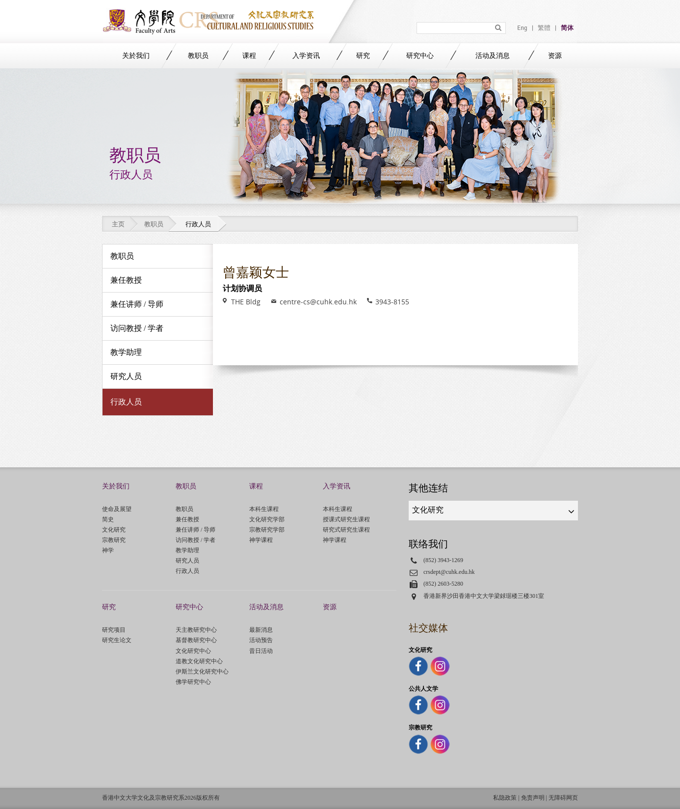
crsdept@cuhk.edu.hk (449, 571)
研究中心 (420, 56)
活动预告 (261, 640)
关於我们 (136, 56)
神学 (108, 550)
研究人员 (187, 560)
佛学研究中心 (193, 681)
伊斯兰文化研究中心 (202, 671)
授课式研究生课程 (346, 519)
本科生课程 (264, 509)
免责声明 (533, 797)
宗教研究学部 (267, 529)
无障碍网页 (563, 797)
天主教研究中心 (196, 629)
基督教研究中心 (196, 640)
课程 (249, 56)
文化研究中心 (193, 650)
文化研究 (114, 529)
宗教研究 (114, 540)
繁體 (544, 28)
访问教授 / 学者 (195, 540)
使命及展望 (116, 509)
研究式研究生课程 (346, 529)
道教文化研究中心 (199, 661)
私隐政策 (505, 797)
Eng (522, 28)
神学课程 (261, 540)
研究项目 (114, 629)
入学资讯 (306, 56)
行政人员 (187, 570)
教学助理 (187, 550)
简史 (108, 519)
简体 (567, 28)
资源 (555, 56)
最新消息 (261, 629)
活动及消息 (492, 56)
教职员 (198, 56)
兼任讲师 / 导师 (195, 529)
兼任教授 (187, 519)
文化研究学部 (267, 519)
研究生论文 (116, 640)
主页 (118, 224)
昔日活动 (261, 650)
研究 (363, 56)
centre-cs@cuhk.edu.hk (318, 301)
